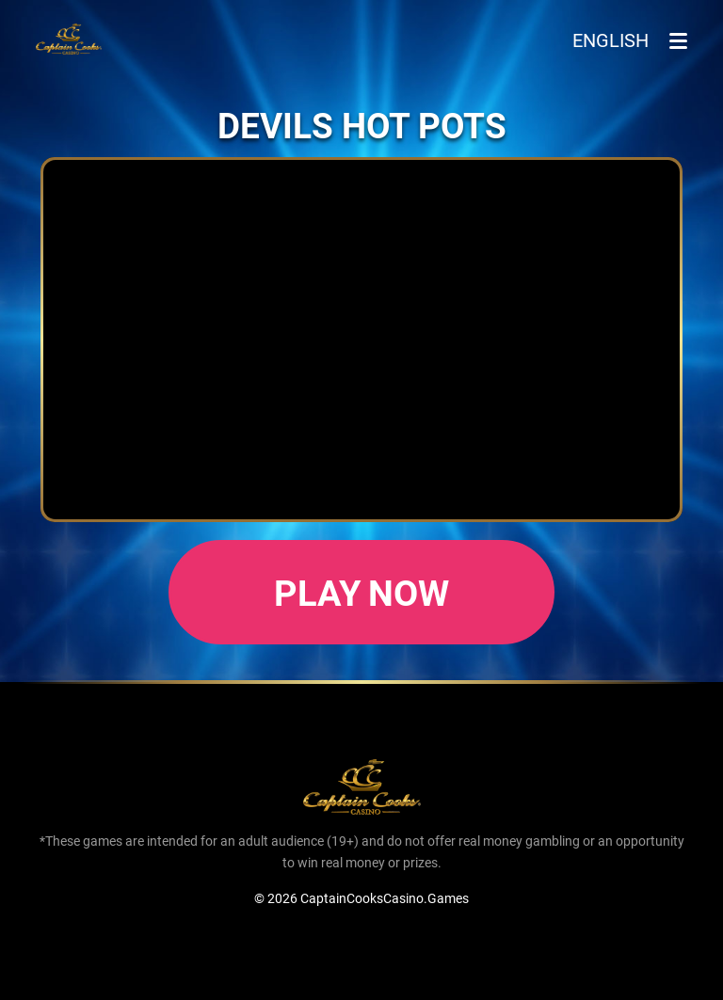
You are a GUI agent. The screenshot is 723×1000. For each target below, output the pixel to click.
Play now (362, 591)
